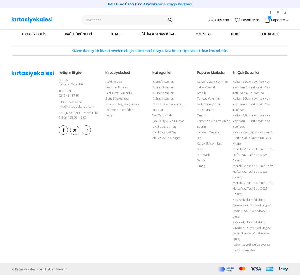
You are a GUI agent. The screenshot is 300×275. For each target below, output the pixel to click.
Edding (201, 126)
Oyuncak (204, 34)
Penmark (203, 154)
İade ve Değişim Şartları (122, 104)
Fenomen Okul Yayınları (213, 121)
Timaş (201, 166)
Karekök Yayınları (209, 143)
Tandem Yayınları (209, 132)
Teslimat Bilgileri (116, 87)
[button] (276, 20)
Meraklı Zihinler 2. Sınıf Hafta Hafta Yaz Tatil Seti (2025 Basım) (253, 171)
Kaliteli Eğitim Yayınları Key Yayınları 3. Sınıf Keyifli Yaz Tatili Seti (251, 121)
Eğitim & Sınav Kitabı (158, 34)
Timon (201, 115)
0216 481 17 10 (69, 95)
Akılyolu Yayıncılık (209, 104)
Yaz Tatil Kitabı (162, 115)
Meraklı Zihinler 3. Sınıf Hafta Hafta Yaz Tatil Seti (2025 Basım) (253, 188)
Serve (201, 160)
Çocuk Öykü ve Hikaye (168, 121)
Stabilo (202, 93)
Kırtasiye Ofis (33, 34)
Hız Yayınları (205, 110)
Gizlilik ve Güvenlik (118, 93)
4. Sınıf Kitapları (163, 98)
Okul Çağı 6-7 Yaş (164, 126)
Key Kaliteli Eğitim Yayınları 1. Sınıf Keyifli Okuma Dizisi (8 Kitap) (253, 137)
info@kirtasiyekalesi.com (76, 106)
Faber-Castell (206, 87)
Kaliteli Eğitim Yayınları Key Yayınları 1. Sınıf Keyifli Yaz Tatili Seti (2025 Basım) (251, 87)
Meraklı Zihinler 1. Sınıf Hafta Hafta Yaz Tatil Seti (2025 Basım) (253, 154)
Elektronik (269, 34)
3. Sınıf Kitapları (163, 93)
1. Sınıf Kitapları (163, 81)
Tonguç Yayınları (208, 98)
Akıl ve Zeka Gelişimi (166, 138)
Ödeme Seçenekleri (119, 110)
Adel (200, 149)
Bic (199, 138)
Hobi (235, 34)
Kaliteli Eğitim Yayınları (212, 81)
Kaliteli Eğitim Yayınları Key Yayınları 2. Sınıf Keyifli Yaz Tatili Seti (251, 104)
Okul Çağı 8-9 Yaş (164, 132)
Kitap (115, 34)
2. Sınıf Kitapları (163, 87)
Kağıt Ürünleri (78, 34)
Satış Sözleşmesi (117, 98)
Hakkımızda (113, 81)
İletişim (110, 115)
